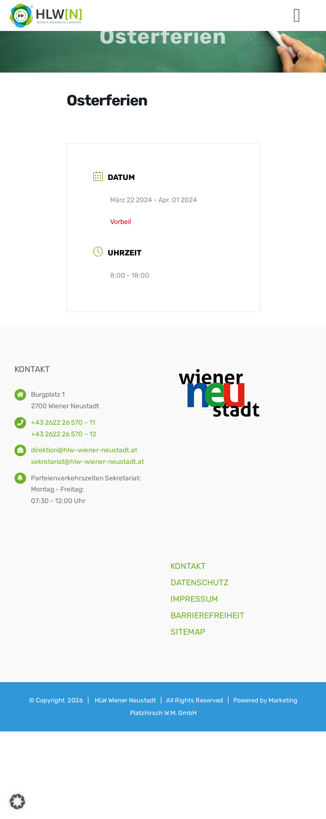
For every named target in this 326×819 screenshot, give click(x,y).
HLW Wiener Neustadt (125, 700)
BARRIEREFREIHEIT (207, 615)
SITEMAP (187, 632)
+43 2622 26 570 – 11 (63, 422)
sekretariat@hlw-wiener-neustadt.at (87, 462)
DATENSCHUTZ (199, 582)
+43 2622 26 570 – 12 (63, 434)
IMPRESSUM (194, 599)
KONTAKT (188, 566)
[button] (17, 801)
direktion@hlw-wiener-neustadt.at (84, 450)
